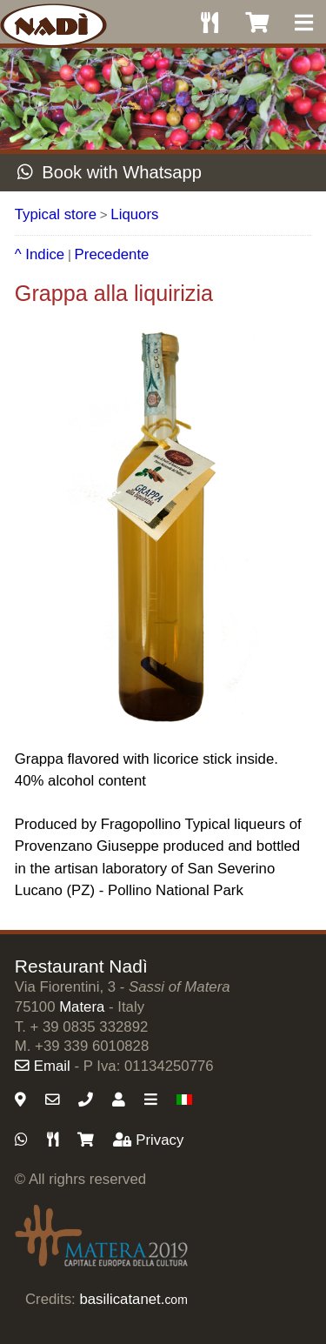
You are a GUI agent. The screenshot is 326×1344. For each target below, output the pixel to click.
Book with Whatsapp (109, 172)
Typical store (55, 214)
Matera (81, 1007)
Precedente (112, 254)
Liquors (134, 214)
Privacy (148, 1140)
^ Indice (39, 254)
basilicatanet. (133, 1299)
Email (42, 1066)
